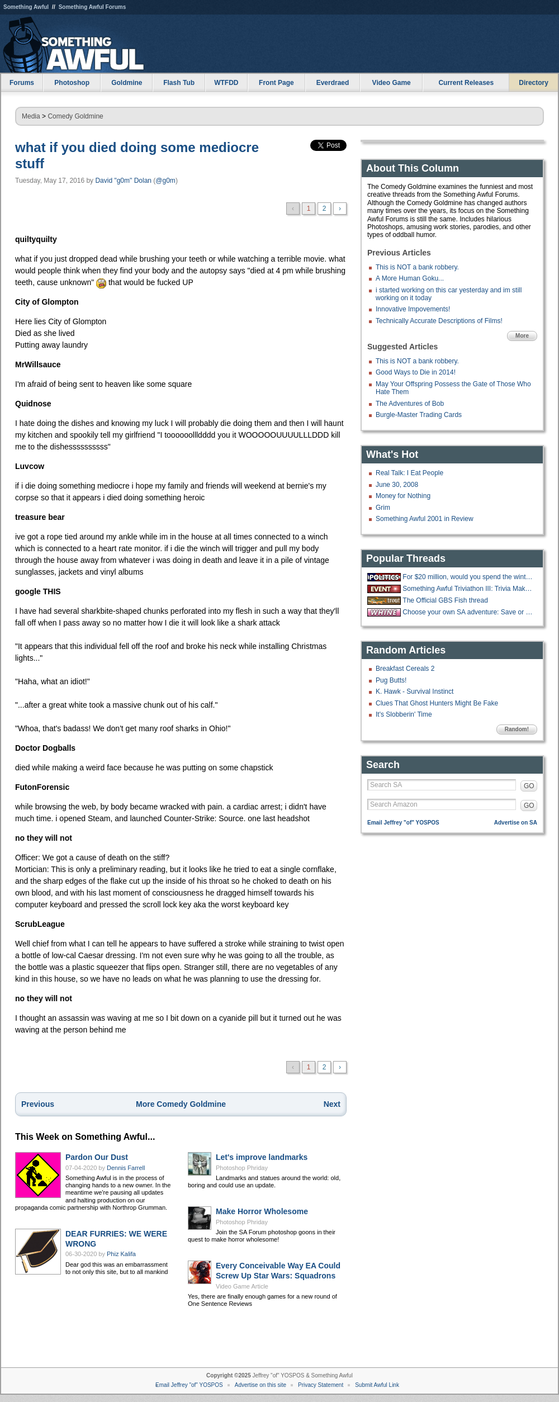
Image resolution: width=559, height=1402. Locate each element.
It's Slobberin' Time (404, 714)
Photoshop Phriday (242, 1167)
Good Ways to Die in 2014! (416, 372)
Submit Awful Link (377, 1385)
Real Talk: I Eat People (409, 473)
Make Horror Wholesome (262, 1211)
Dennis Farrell (126, 1167)
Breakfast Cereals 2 (405, 668)
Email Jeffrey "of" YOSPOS (403, 823)
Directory (533, 83)
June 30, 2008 (397, 485)
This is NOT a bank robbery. (417, 267)
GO (529, 786)
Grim (383, 507)
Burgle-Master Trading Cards (419, 415)
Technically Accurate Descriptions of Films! (439, 321)
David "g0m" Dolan (123, 180)
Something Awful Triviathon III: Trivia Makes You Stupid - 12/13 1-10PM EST (468, 589)
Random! (517, 729)
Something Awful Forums (92, 7)
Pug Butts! (391, 680)
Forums (22, 83)
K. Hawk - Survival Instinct (414, 691)
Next (332, 1104)
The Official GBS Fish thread (445, 600)
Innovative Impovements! (413, 309)
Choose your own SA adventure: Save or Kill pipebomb (468, 612)
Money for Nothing (403, 496)
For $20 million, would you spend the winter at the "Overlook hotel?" (468, 577)
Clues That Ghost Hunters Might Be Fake (437, 703)
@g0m (165, 180)
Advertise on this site (260, 1385)
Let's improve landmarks (261, 1157)
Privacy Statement (320, 1385)
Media (31, 116)
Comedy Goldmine (75, 116)
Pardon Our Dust (96, 1157)
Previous (37, 1104)
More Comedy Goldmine (181, 1104)
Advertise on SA (515, 823)
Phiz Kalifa (121, 1254)
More (522, 336)
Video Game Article (242, 1286)
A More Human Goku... (410, 278)
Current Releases (466, 83)
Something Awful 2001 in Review (424, 519)
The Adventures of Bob (410, 404)
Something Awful (26, 7)
